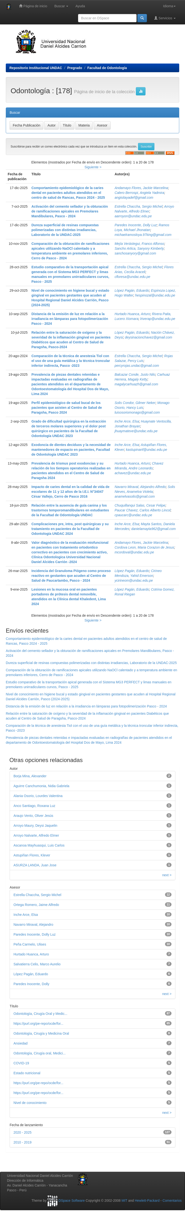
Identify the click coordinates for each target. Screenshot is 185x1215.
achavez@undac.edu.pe (133, 473)
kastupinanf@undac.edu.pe (146, 450)
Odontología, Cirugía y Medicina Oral (41, 1033)
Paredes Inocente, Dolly (31, 984)
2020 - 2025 (22, 1132)
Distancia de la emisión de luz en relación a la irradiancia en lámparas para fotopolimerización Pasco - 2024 (70, 318)
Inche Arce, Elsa (127, 421)
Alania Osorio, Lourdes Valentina (38, 796)
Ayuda (80, 6)
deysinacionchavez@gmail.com (148, 337)
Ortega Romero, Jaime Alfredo (36, 905)
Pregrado (74, 68)
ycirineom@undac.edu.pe (134, 580)
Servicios (165, 18)
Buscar (61, 6)
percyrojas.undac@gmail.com (137, 365)
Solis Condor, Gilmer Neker (135, 403)
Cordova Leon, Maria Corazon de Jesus (144, 547)
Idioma (169, 6)
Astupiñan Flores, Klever (31, 855)
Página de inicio (33, 6)
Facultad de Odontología (107, 68)
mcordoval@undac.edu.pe (134, 552)
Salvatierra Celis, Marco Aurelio (36, 964)
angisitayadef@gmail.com (134, 197)
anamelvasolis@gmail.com (135, 496)
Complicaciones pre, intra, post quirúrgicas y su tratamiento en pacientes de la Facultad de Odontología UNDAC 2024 (70, 529)
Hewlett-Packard (147, 1200)
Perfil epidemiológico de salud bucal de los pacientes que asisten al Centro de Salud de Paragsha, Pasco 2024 (67, 407)
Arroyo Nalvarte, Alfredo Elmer (36, 835)
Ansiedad (20, 1043)
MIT (124, 1200)
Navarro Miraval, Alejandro (33, 924)
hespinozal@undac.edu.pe (155, 295)
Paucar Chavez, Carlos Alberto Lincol (143, 510)
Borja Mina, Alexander (29, 776)
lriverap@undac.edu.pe (157, 319)
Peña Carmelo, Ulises (29, 944)
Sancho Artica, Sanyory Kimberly (139, 248)
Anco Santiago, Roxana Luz (34, 806)
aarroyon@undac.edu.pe (133, 216)
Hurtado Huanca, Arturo (132, 314)
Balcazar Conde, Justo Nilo (135, 374)
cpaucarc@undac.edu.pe (133, 515)
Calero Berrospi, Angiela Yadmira (139, 193)
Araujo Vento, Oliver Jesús (33, 816)
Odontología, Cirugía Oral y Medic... (40, 1014)
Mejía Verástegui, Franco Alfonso (139, 244)
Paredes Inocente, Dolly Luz (136, 225)
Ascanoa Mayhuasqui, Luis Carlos (39, 845)
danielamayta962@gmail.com (153, 529)
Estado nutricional (26, 1073)
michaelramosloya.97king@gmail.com (143, 235)
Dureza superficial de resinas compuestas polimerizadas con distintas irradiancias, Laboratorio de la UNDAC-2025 (65, 230)
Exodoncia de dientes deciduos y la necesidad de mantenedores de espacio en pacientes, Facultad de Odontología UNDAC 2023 (71, 449)
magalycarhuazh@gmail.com (136, 384)
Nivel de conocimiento (29, 1103)
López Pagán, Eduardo (132, 290)
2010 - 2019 (22, 1142)
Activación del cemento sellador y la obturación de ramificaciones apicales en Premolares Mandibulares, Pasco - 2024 (70, 211)
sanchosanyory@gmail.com (135, 253)
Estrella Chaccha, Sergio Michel (138, 206)
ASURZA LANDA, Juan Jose (34, 865)
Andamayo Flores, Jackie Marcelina (141, 188)
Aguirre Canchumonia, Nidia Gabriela (41, 786)
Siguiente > (93, 167)
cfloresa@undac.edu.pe (132, 277)
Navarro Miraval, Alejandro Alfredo (140, 487)
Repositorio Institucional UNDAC (35, 68)
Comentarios (172, 1200)
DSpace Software (72, 1200)
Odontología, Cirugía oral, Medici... (39, 1053)
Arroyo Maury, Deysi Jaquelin (35, 825)
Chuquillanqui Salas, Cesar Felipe (140, 505)
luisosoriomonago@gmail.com (137, 412)
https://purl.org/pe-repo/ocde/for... (38, 1023)
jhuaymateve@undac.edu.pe (136, 431)
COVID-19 (21, 1063)
